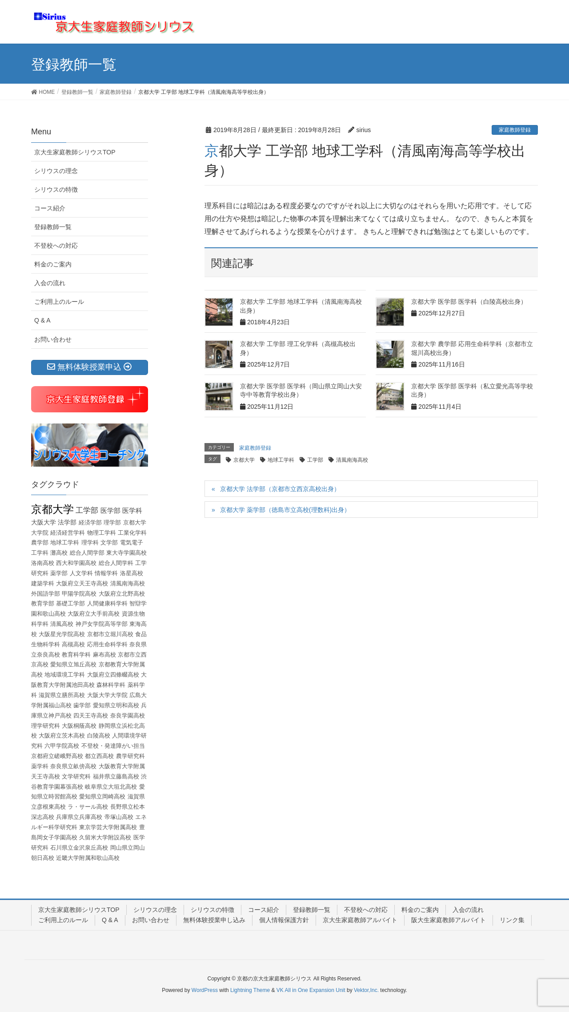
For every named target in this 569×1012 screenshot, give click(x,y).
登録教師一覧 (53, 226)
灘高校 (59, 552)
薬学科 (39, 766)
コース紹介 (49, 208)
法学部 (67, 522)
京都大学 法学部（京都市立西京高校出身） (280, 488)
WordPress (205, 990)
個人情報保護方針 (284, 919)
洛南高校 (42, 563)
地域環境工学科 (64, 674)
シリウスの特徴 (56, 189)
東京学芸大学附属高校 (108, 827)
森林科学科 (110, 684)
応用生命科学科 (107, 644)
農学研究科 (130, 756)
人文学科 (81, 573)
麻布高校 (104, 654)
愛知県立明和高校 (116, 705)
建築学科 (42, 583)
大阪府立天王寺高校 (82, 583)
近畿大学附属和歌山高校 (88, 858)
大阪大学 (43, 522)
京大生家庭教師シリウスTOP (75, 152)
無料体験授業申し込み (214, 919)
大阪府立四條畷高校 (113, 674)
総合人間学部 (87, 552)
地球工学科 (281, 460)
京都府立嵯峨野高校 (57, 756)
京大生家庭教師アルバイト (360, 919)
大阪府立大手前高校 (94, 613)
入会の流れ (49, 282)
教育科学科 (76, 654)
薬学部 (59, 573)
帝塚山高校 (118, 817)
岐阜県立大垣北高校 (111, 786)
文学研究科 (76, 776)
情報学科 (106, 573)
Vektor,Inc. (366, 990)
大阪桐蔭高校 (79, 725)
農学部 (39, 542)
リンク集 (512, 919)
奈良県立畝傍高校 (73, 766)
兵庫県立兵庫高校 (79, 817)
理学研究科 (45, 725)
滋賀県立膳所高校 (62, 695)
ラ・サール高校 (88, 806)
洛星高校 (131, 573)
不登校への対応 (56, 245)
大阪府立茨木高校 (62, 735)
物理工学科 (101, 532)
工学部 (315, 460)
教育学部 (42, 603)
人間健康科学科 (107, 603)
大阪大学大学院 (107, 695)
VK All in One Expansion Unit (310, 990)
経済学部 (90, 522)
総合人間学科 (116, 563)
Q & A (42, 320)
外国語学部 (45, 593)
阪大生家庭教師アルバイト (448, 919)
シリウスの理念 (56, 170)
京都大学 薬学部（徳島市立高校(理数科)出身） (285, 509)
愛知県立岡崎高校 (102, 796)
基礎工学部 (70, 603)
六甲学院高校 (61, 745)
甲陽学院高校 (79, 593)
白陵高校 (98, 735)
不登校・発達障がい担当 (113, 745)
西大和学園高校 (76, 563)
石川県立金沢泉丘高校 (79, 847)
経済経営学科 (67, 532)
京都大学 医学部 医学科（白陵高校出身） (469, 301)
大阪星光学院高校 (62, 634)
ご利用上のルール (59, 301)
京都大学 (244, 460)
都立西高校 (99, 756)
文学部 (109, 542)
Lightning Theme (250, 990)
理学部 (112, 522)
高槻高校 (73, 644)
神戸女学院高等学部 (102, 624)
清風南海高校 (352, 460)
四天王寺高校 (90, 715)
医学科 (132, 510)
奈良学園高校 (127, 715)
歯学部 (82, 705)
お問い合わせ (53, 339)
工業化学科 (132, 532)
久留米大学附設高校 (105, 837)
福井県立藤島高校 (116, 776)
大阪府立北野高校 (122, 593)
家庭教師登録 (515, 130)
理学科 (90, 542)
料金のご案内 (53, 264)
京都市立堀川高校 (110, 634)
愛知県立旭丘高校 (73, 664)
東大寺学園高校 (126, 552)
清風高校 (61, 624)
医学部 (110, 510)
